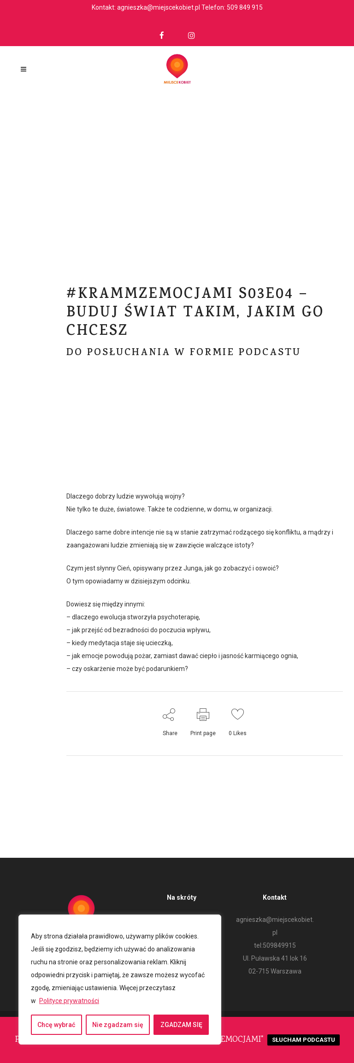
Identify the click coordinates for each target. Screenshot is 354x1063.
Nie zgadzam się (117, 1024)
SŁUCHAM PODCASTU (303, 1039)
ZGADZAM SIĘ (181, 1024)
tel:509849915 (275, 945)
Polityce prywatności (69, 1000)
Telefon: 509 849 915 (232, 7)
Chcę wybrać (56, 1024)
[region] (119, 980)
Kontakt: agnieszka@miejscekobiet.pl (146, 7)
